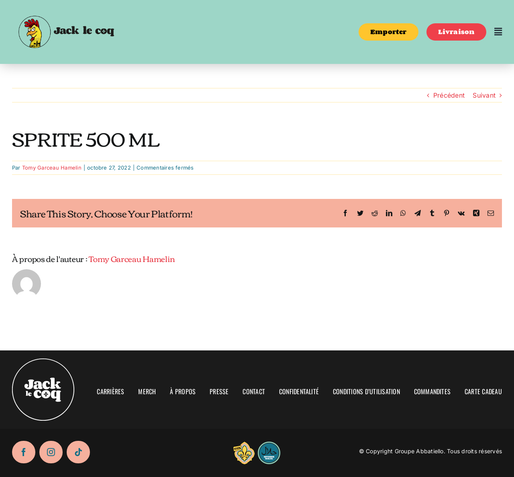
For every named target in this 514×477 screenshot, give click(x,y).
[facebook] (23, 452)
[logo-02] (66, 9)
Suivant (484, 95)
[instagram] (51, 452)
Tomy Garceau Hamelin (52, 167)
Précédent (449, 95)
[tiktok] (78, 452)
